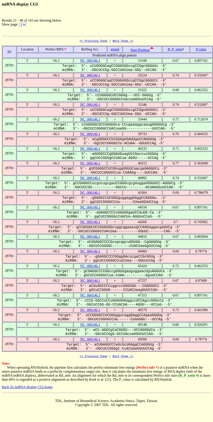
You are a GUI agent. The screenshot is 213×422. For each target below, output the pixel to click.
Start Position (140, 50)
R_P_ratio (175, 50)
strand (115, 50)
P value (201, 50)
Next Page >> (123, 41)
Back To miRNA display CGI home (27, 388)
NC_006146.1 (90, 61)
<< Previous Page (93, 41)
